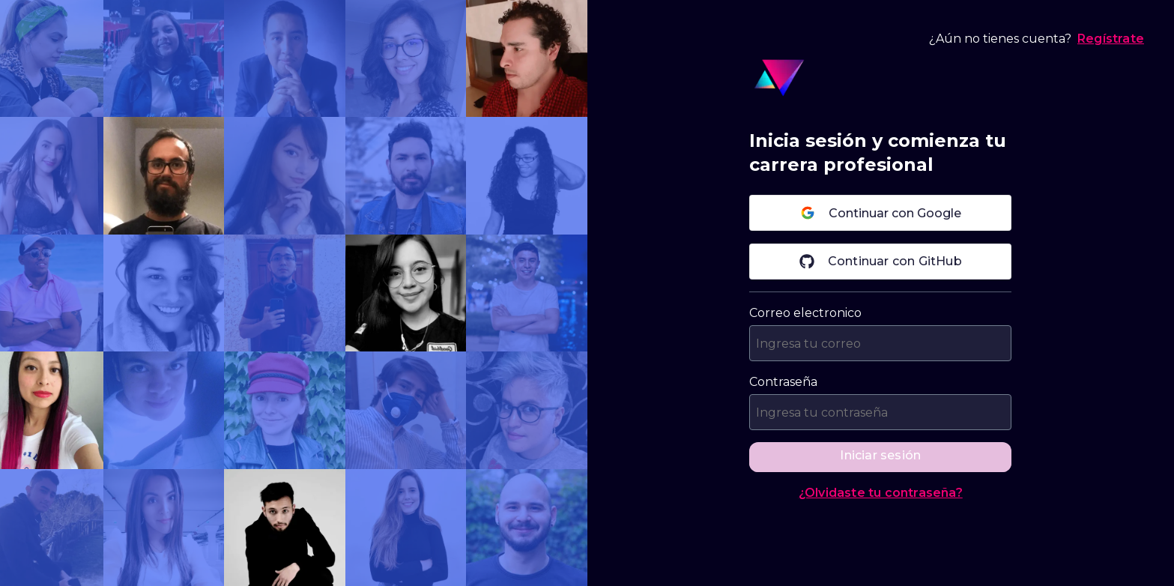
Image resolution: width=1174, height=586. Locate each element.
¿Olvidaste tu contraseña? (881, 493)
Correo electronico (805, 313)
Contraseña (783, 382)
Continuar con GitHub (880, 261)
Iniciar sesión (880, 455)
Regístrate (1110, 38)
